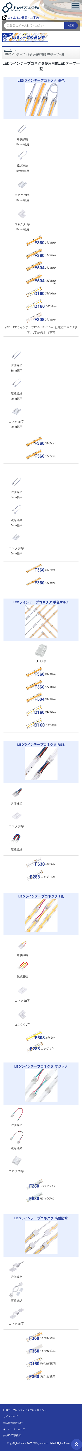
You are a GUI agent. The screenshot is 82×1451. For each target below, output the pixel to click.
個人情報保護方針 (13, 1422)
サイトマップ (10, 1416)
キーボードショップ (14, 1429)
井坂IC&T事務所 (12, 1435)
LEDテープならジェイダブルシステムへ (24, 1410)
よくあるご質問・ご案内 (20, 17)
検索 (71, 25)
